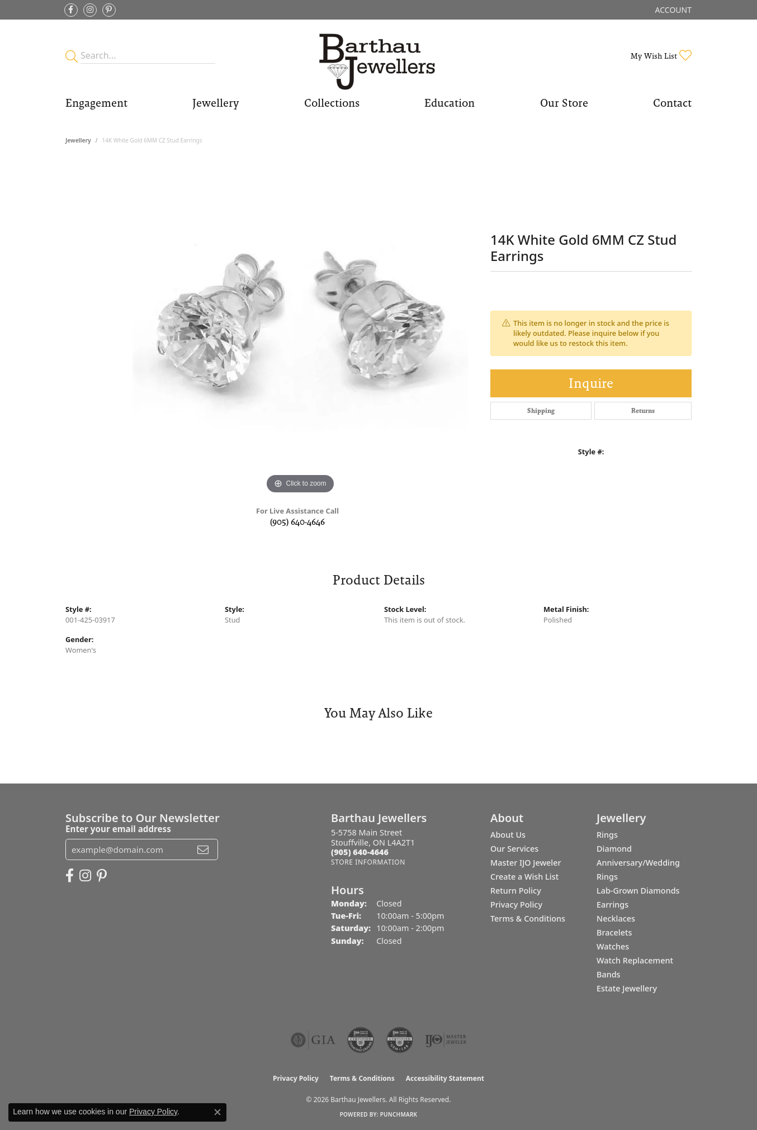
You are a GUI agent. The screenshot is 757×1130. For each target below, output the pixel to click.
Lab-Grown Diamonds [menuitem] (638, 890)
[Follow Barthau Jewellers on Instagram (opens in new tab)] (90, 10)
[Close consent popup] (217, 1112)
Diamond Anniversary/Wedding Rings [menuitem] (638, 862)
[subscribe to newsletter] (202, 849)
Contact (672, 103)
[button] (672, 10)
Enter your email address (118, 828)
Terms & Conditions (527, 918)
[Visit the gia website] (313, 1040)
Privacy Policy (516, 904)
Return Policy (515, 890)
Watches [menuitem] (613, 946)
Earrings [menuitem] (612, 904)
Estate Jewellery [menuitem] (627, 988)
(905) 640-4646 (297, 521)
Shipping (541, 411)
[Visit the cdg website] (361, 1040)
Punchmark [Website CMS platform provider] (399, 1114)
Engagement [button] (96, 103)
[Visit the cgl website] (400, 1040)
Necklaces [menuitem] (616, 918)
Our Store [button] (564, 103)
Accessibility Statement (445, 1078)
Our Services (514, 848)
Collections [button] (331, 103)
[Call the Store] (360, 852)
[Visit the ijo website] (446, 1040)
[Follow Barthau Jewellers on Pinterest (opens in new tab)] (109, 10)
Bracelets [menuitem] (614, 932)
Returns (643, 411)
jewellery (78, 140)
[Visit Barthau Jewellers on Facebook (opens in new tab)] (71, 10)
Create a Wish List (524, 876)
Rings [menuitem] (607, 834)
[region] (300, 329)
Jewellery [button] (215, 103)
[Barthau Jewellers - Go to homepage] (379, 56)
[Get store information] (368, 862)
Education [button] (449, 103)
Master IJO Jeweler (525, 862)
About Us (508, 834)
